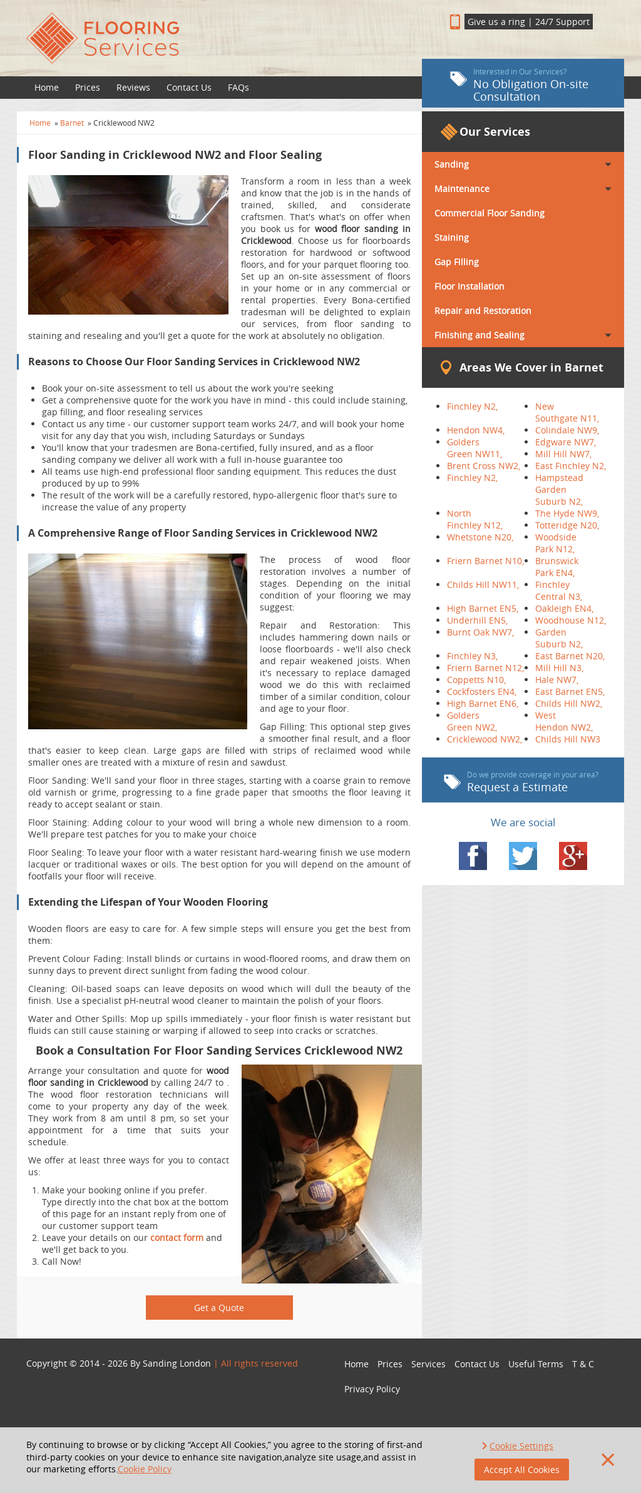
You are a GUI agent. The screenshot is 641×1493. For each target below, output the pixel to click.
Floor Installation (469, 286)
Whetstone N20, (480, 537)
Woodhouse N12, (570, 620)
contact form (176, 1237)
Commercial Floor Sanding (489, 213)
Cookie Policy (145, 1469)
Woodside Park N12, (556, 543)
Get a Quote (219, 1307)
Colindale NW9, (567, 430)
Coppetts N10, (476, 680)
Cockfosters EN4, (481, 691)
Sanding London (177, 1363)
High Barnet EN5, (482, 608)
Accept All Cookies (522, 1469)
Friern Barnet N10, (485, 561)
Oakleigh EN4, (564, 608)
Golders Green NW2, (472, 721)
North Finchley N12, (475, 519)
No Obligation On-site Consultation (519, 85)
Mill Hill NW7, (563, 454)
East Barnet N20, (570, 656)
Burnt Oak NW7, (480, 632)
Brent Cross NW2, (483, 466)
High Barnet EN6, (482, 703)
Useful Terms (535, 1364)
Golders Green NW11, (474, 448)
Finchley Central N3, (558, 590)
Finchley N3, (472, 656)
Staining (451, 237)
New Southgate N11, (567, 412)
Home (46, 87)
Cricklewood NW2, (484, 739)
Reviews (133, 87)
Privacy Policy (372, 1389)
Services (428, 1364)
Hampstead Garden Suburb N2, (559, 489)
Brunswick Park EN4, (556, 567)
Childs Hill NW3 (567, 739)
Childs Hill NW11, (483, 584)
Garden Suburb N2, (559, 638)
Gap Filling (456, 262)
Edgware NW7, (565, 442)
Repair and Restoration (482, 310)
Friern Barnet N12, (485, 668)
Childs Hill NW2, (568, 703)
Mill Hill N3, (559, 668)
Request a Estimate (521, 781)
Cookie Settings (521, 1446)
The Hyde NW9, (567, 513)
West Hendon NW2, (564, 721)
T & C (583, 1364)
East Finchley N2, (570, 466)
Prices (87, 87)
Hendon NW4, (476, 430)
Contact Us (189, 87)
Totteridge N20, (567, 525)
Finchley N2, (472, 406)
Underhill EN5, (477, 620)
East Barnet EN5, (570, 691)
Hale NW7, (556, 680)
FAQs (238, 87)
